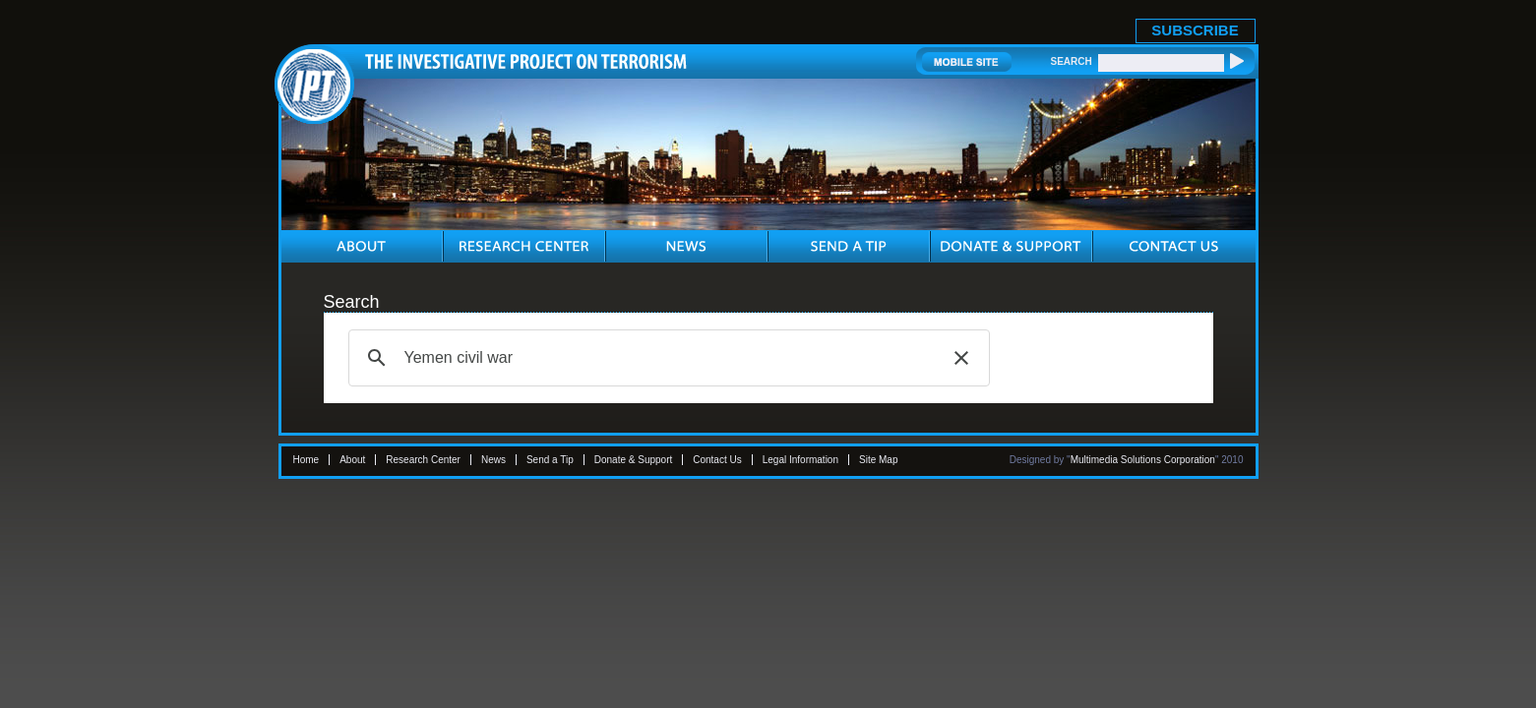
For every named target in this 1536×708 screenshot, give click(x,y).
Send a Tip (550, 459)
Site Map (878, 459)
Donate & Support (633, 459)
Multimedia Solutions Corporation (1143, 459)
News (493, 459)
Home (306, 459)
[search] (666, 358)
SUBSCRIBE (1194, 30)
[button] (961, 358)
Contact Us (717, 459)
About (352, 459)
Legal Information (800, 459)
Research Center (423, 459)
